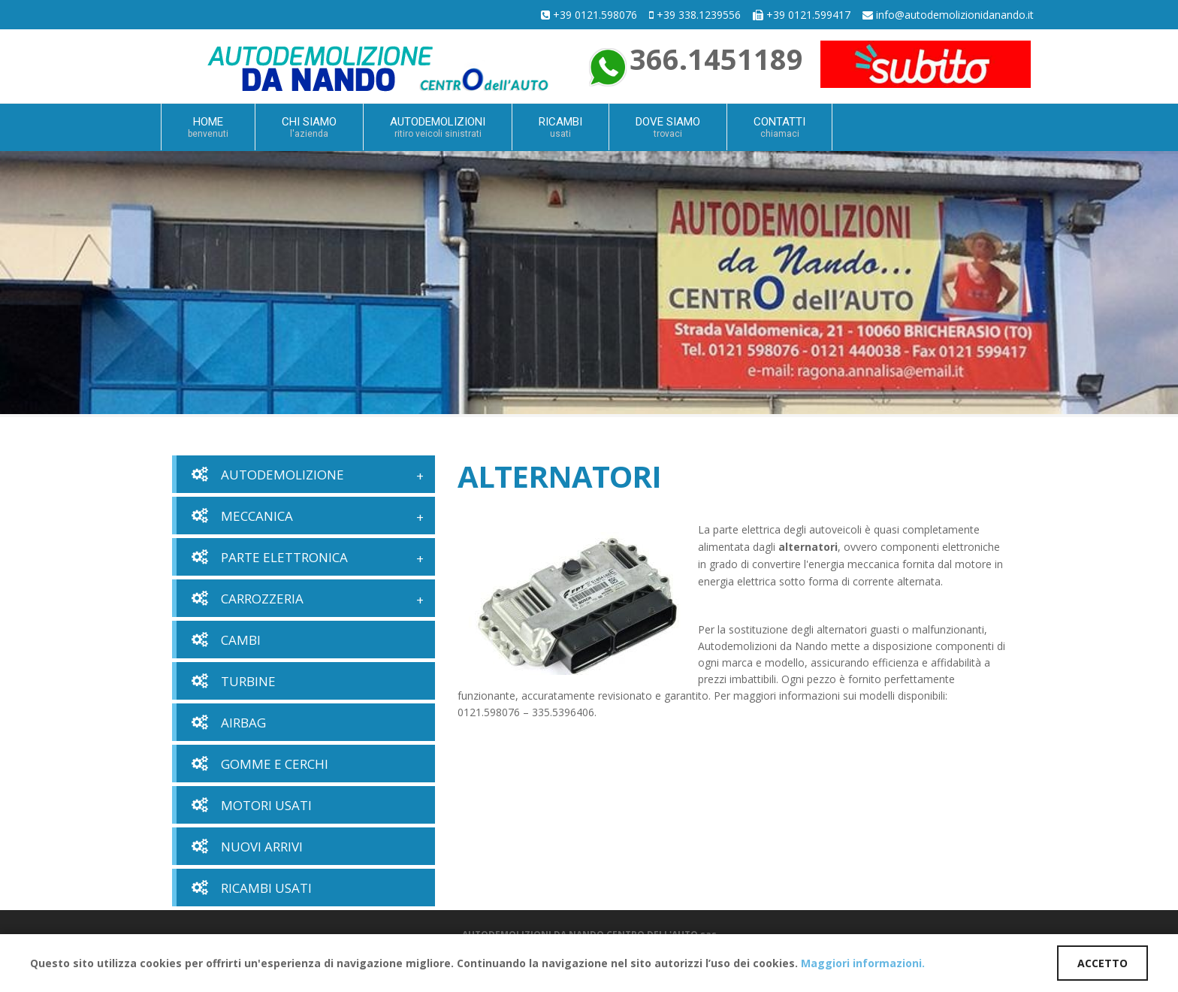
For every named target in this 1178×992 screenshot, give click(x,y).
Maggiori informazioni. (863, 963)
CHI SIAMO (309, 127)
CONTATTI (779, 127)
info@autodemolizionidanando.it (955, 15)
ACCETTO (1102, 963)
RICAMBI (560, 127)
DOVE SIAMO (668, 127)
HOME (208, 127)
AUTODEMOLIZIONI (437, 127)
